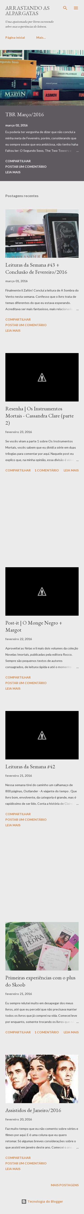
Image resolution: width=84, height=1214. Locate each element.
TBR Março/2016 (24, 114)
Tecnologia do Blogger (42, 1201)
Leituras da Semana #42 (30, 766)
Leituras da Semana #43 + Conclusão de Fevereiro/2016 (36, 268)
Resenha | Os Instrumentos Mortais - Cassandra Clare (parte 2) (39, 415)
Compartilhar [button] (18, 161)
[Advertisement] (42, 520)
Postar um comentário (26, 166)
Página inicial (15, 37)
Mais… (41, 37)
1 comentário (46, 470)
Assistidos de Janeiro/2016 (33, 1110)
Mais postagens (65, 1185)
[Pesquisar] (65, 8)
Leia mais (12, 172)
